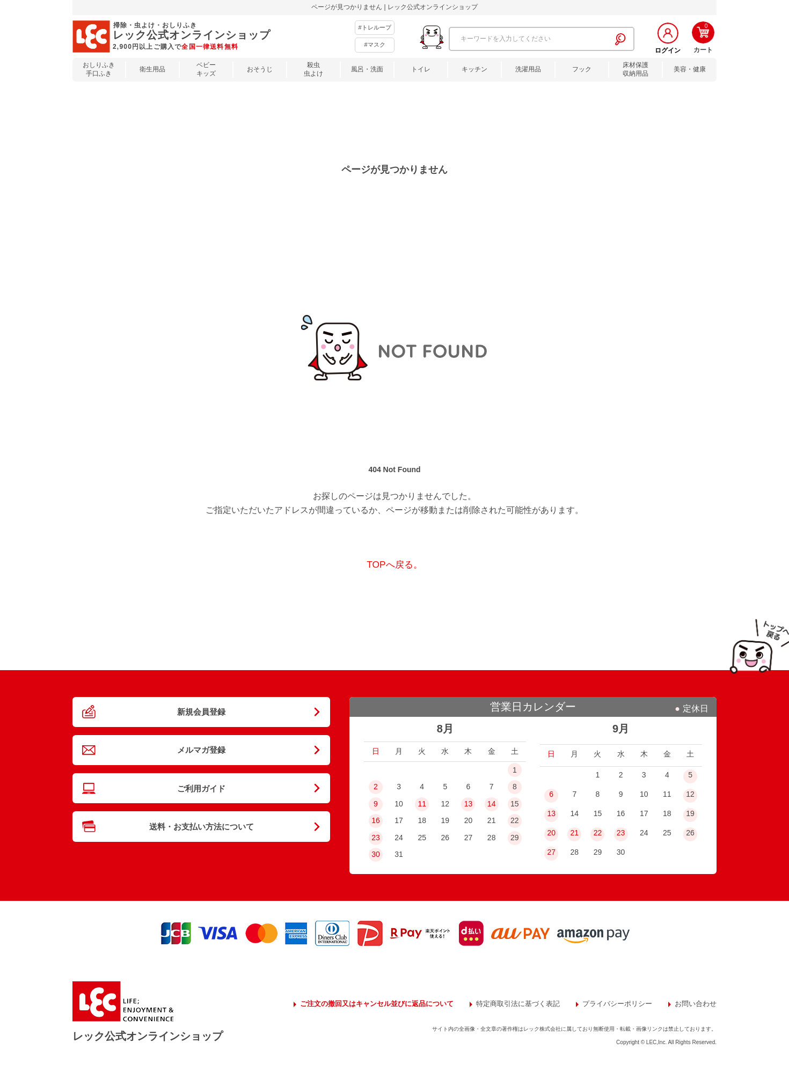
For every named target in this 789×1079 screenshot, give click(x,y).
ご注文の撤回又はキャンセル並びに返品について (356, 1004)
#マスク (374, 44)
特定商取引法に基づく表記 (507, 1004)
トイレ (420, 69)
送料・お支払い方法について (201, 851)
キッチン (474, 69)
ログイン (668, 50)
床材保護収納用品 (635, 69)
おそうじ (260, 69)
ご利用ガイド (201, 806)
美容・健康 (690, 69)
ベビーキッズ (206, 69)
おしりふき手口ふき (99, 69)
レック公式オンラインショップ (161, 1042)
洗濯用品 (528, 69)
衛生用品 (152, 69)
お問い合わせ (296, 1018)
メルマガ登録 (201, 760)
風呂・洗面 (367, 69)
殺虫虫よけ (313, 69)
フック (581, 69)
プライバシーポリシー (611, 1004)
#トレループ (374, 27)
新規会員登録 (201, 715)
